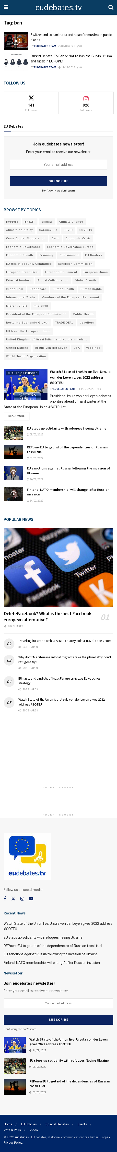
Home (8, 1124)
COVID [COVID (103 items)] (68, 230)
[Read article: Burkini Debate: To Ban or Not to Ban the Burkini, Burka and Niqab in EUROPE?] (16, 62)
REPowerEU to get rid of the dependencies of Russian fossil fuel (53, 946)
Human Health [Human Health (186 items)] (63, 289)
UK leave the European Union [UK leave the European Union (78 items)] (28, 331)
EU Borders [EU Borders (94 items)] (93, 255)
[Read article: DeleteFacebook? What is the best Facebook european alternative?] (58, 567)
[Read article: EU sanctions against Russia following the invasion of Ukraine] (13, 473)
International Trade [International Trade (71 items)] (20, 297)
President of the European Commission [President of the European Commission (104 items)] (36, 314)
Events (82, 1124)
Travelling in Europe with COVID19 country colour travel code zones (65, 640)
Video (34, 1130)
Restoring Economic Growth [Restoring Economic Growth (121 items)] (27, 322)
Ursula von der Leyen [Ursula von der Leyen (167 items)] (51, 347)
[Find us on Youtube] (31, 899)
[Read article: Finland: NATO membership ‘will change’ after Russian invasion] (13, 494)
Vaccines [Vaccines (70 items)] (93, 347)
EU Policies (29, 1124)
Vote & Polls (12, 1130)
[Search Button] (110, 7)
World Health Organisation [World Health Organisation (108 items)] (26, 356)
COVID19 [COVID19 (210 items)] (85, 230)
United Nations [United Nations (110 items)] (17, 347)
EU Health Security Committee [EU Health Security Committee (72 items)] (29, 263)
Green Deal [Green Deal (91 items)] (14, 289)
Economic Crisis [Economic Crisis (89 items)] (78, 238)
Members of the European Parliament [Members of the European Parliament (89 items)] (70, 297)
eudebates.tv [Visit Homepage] (58, 7)
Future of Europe (22, 373)
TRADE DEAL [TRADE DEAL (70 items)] (64, 322)
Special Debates (57, 1124)
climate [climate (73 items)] (47, 221)
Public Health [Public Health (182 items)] (83, 314)
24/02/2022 (35, 500)
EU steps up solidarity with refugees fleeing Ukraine (66, 428)
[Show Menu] (6, 7)
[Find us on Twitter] (13, 899)
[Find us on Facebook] (5, 899)
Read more (18, 415)
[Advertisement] (58, 751)
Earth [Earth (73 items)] (55, 238)
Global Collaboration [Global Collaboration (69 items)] (53, 280)
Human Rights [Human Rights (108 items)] (91, 289)
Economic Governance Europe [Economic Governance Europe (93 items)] (70, 247)
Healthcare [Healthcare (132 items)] (38, 289)
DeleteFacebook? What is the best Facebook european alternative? (48, 616)
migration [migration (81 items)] (41, 305)
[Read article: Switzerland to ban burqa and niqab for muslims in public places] (16, 41)
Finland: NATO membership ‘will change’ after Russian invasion (52, 963)
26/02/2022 (35, 479)
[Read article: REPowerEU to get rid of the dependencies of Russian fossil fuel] (13, 452)
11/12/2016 (66, 67)
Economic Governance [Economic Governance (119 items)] (23, 247)
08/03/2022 (35, 434)
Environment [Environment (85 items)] (69, 255)
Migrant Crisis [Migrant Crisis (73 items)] (16, 305)
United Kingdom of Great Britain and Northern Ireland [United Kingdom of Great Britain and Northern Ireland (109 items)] (47, 339)
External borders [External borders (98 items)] (18, 280)
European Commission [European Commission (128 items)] (75, 263)
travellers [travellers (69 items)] (87, 322)
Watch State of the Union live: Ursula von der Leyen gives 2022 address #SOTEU (80, 377)
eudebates (21, 1137)
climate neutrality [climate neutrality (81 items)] (19, 230)
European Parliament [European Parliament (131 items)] (61, 272)
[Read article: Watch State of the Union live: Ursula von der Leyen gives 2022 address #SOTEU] (25, 384)
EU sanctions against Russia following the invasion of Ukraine (51, 954)
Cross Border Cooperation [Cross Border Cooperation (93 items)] (26, 238)
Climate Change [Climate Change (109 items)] (71, 221)
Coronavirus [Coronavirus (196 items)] (48, 230)
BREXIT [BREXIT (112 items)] (29, 221)
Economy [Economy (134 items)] (46, 255)
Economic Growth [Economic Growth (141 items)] (19, 255)
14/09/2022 (86, 389)
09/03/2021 (66, 46)
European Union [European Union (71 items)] (95, 272)
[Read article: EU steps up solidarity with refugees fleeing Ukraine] (13, 433)
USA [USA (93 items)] (77, 347)
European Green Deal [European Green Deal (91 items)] (22, 272)
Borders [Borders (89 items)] (12, 221)
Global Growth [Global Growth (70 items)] (85, 280)
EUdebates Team (45, 46)
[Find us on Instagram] (22, 899)
